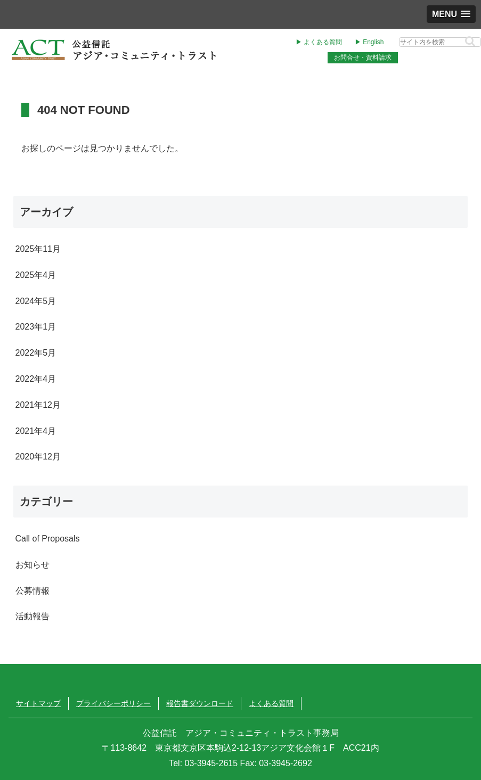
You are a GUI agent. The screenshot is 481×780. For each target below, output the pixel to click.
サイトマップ (38, 703)
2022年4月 (35, 378)
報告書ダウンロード (199, 703)
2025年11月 (38, 248)
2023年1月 (35, 326)
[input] (440, 42)
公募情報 (32, 590)
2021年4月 (35, 431)
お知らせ (32, 564)
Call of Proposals (47, 538)
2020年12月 (38, 456)
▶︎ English (369, 42)
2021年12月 (38, 404)
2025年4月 (35, 275)
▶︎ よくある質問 (319, 42)
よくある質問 (271, 703)
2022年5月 (35, 352)
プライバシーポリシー (113, 703)
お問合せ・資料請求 (363, 57)
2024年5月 (35, 301)
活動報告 (32, 616)
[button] (470, 41)
